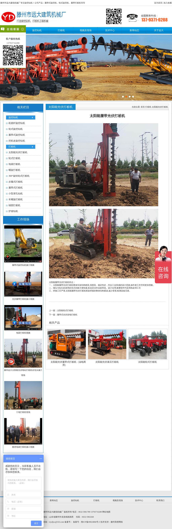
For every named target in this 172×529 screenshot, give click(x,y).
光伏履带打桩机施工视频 (23, 299)
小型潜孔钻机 (16, 193)
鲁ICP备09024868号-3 (90, 522)
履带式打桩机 (16, 187)
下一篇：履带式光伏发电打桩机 (63, 315)
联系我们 (160, 500)
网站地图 (106, 512)
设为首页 (158, 3)
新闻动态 (134, 30)
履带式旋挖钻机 (17, 135)
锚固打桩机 (14, 205)
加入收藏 (168, 3)
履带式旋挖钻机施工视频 (23, 265)
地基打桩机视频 (23, 333)
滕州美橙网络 (117, 522)
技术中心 (110, 30)
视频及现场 (86, 30)
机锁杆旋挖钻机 (17, 123)
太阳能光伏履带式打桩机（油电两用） (68, 363)
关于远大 (158, 30)
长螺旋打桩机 (16, 199)
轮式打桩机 (14, 158)
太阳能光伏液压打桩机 (107, 362)
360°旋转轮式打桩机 (19, 176)
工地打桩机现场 (23, 412)
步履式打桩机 (16, 182)
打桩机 (61, 30)
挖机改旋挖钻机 (17, 141)
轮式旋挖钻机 (16, 129)
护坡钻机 (13, 211)
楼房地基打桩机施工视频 (23, 447)
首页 (143, 107)
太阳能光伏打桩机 (18, 152)
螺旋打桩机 (14, 170)
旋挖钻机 (37, 30)
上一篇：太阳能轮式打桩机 (61, 310)
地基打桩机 (14, 164)
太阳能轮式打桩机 (147, 362)
